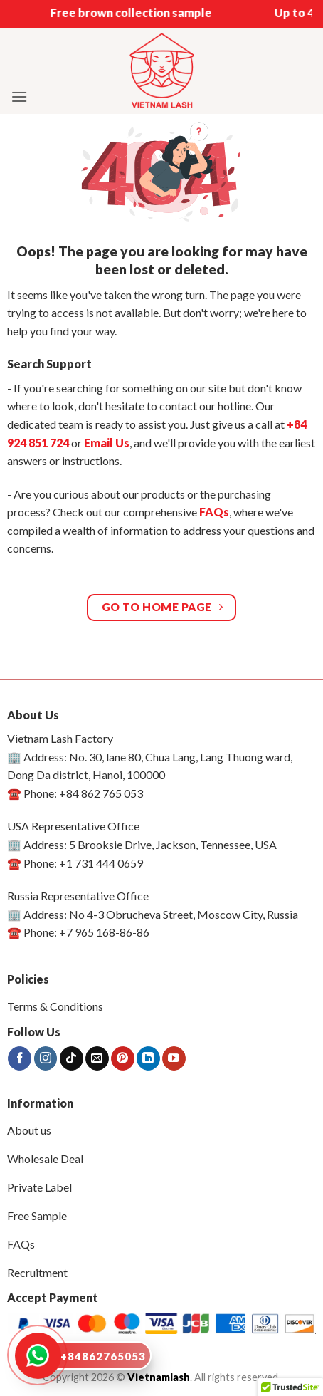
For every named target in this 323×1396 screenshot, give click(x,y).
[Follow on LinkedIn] (148, 1058)
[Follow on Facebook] (19, 1058)
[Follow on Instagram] (46, 1058)
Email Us (106, 442)
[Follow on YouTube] (174, 1058)
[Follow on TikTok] (71, 1058)
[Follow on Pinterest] (122, 1058)
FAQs (214, 512)
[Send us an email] (97, 1058)
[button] (19, 96)
